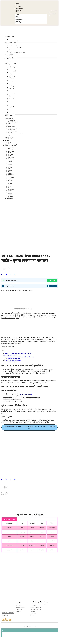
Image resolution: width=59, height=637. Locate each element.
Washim (10, 195)
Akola (9, 148)
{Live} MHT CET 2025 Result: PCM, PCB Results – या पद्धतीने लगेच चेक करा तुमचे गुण (29, 427)
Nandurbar (10, 174)
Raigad (10, 183)
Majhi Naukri (19, 19)
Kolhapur (10, 167)
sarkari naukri (11, 126)
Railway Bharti (33, 611)
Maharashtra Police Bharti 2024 (15, 134)
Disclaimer (18, 611)
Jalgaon (10, 164)
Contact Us (19, 23)
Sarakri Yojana (10, 118)
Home (17, 14)
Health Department (12, 131)
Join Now (51, 280)
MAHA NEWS (19, 18)
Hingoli (10, 163)
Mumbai (10, 170)
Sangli (9, 186)
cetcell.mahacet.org (25, 394)
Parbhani (10, 180)
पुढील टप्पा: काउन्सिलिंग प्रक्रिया (13, 360)
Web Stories (9, 198)
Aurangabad (11, 151)
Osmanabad (11, 177)
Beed (9, 152)
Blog (17, 16)
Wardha (10, 193)
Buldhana (10, 155)
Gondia (10, 161)
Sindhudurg (11, 189)
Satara (9, 187)
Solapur (10, 190)
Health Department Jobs (36, 609)
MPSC (9, 142)
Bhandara (10, 154)
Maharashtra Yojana (13, 121)
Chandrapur (11, 157)
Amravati (10, 150)
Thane (9, 192)
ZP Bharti (10, 132)
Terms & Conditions (20, 607)
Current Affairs (10, 137)
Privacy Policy (19, 609)
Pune (9, 182)
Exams (8, 140)
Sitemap (46, 604)
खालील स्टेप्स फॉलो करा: (14, 358)
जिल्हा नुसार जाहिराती (11, 145)
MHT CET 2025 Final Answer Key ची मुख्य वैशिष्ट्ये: (18, 353)
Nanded (10, 173)
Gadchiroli (10, 160)
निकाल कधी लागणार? (11, 355)
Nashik (9, 176)
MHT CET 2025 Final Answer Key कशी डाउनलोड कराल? (20, 357)
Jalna (9, 166)
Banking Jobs (11, 129)
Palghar (10, 179)
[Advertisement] (29, 209)
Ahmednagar (11, 147)
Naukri (8, 125)
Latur (9, 168)
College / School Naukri (13, 128)
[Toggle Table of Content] (2, 350)
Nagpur (10, 171)
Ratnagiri (10, 185)
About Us (18, 21)
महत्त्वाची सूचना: (12, 362)
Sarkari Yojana (11, 120)
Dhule (9, 158)
